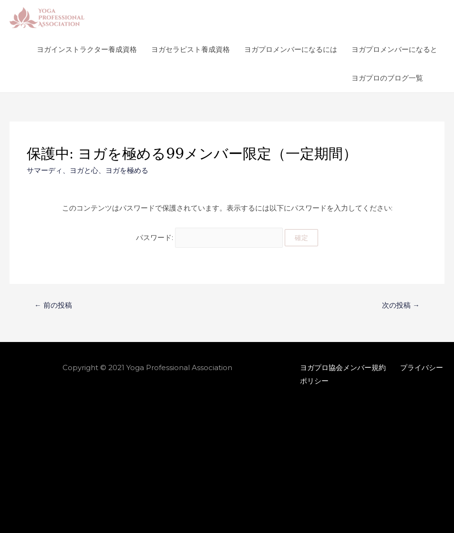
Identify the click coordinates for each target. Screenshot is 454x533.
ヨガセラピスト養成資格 (190, 49)
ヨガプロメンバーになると (394, 49)
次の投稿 (401, 303)
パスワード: (209, 236)
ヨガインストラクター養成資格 (87, 49)
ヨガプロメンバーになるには (290, 49)
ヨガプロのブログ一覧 (387, 77)
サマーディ (44, 170)
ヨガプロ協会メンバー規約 (343, 365)
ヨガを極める (126, 170)
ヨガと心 (84, 170)
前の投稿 (53, 303)
